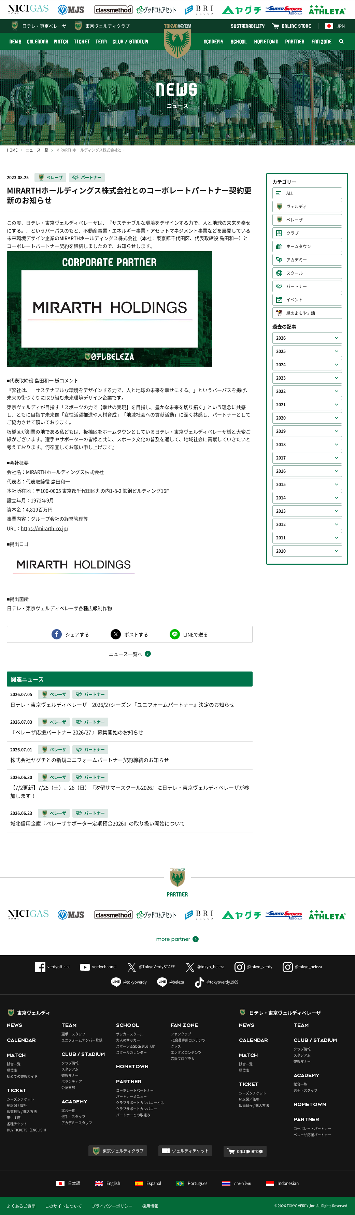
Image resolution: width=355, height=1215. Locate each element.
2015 (281, 484)
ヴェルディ (296, 206)
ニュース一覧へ (125, 653)
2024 (281, 365)
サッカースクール (129, 1033)
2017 (281, 458)
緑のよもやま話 (300, 313)
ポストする (136, 634)
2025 (281, 351)
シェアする (77, 634)
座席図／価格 (249, 1099)
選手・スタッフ (73, 1033)
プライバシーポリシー (111, 1206)
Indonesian (282, 1183)
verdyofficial (52, 967)
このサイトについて (63, 1206)
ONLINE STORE (296, 25)
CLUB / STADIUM (130, 41)
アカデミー (296, 260)
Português (192, 1183)
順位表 (12, 1070)
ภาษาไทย (236, 1183)
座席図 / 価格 (17, 1105)
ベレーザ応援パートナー (312, 1134)
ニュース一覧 (37, 150)
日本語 (68, 1183)
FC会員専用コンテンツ (188, 1040)
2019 (281, 431)
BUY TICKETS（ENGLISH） (27, 1129)
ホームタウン (298, 246)
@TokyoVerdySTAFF (151, 967)
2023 (281, 378)
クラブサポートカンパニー (136, 1108)
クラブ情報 (70, 1062)
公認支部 (68, 1087)
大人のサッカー (128, 1040)
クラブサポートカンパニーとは (140, 1102)
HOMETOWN (266, 41)
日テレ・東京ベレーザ (44, 26)
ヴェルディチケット (190, 1151)
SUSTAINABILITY (248, 25)
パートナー (91, 177)
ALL (290, 193)
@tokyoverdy (129, 982)
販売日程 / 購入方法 (22, 1111)
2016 (281, 471)
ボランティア (71, 1081)
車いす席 (13, 1117)
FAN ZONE (322, 41)
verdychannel (98, 967)
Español (148, 1183)
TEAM (102, 41)
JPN (335, 26)
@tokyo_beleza (204, 967)
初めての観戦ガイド (22, 1076)
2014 (281, 498)
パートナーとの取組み (133, 1114)
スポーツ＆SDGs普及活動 (135, 1046)
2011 (281, 538)
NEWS (16, 41)
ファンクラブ (181, 1033)
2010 (281, 551)
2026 (281, 338)
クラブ (292, 233)
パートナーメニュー (131, 1096)
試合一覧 (13, 1063)
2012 (281, 524)
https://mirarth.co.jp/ (44, 528)
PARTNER (294, 41)
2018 (281, 444)
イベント (294, 300)
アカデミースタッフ (76, 1122)
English (107, 1183)
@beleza (170, 982)
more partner (173, 939)
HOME (12, 150)
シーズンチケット (20, 1099)
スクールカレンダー (131, 1052)
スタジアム (70, 1069)
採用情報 (150, 1206)
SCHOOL (239, 41)
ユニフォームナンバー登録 (81, 1040)
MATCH (61, 41)
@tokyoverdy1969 (216, 982)
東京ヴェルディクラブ (107, 26)
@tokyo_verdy (253, 967)
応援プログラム (183, 1058)
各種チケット (17, 1123)
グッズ (176, 1046)
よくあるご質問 (21, 1206)
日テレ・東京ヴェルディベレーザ (285, 1012)
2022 (281, 391)
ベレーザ (54, 177)
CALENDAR (37, 41)
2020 (281, 418)
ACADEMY (214, 41)
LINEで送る (195, 634)
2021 (281, 404)
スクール (294, 273)
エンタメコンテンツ (186, 1052)
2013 (281, 511)
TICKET (82, 41)
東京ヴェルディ (34, 1012)
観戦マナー (70, 1075)
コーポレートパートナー (135, 1090)
